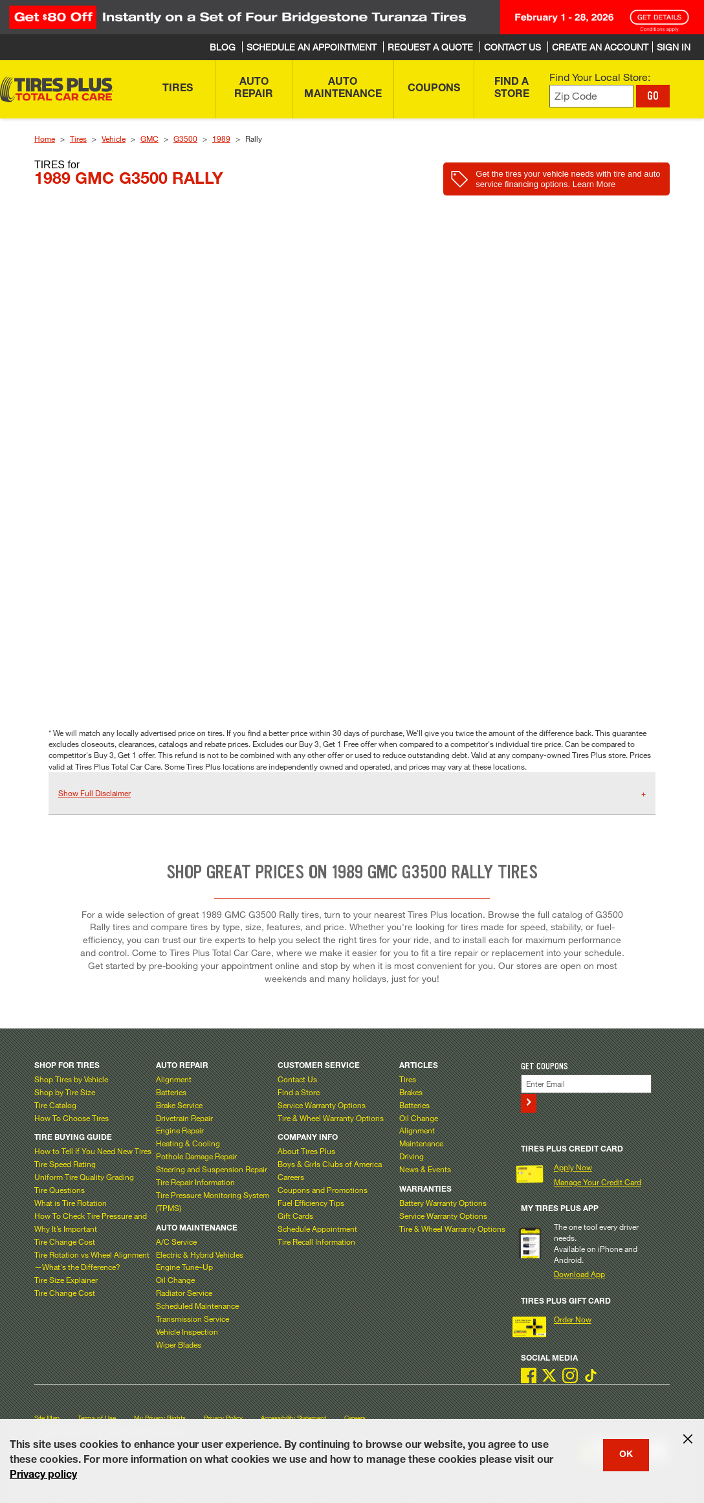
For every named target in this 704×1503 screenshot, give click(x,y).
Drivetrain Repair (184, 1118)
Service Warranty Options (322, 1105)
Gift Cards (295, 1215)
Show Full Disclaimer (94, 793)
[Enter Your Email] (586, 1083)
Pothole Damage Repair (196, 1156)
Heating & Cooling (188, 1143)
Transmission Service (192, 1318)
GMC (149, 138)
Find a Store (299, 1092)
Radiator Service (184, 1292)
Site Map (47, 1418)
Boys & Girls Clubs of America (330, 1164)
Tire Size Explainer (66, 1280)
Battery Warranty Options (443, 1202)
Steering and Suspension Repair (211, 1169)
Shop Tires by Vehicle (71, 1079)
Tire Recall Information (316, 1241)
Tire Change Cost (64, 1241)
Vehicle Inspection (187, 1331)
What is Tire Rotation (70, 1202)
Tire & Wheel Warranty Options (331, 1118)
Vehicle (114, 138)
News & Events (425, 1169)
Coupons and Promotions (323, 1190)
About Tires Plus (306, 1151)
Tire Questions (59, 1190)
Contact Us (297, 1079)
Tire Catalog (55, 1105)
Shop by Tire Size (64, 1092)
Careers (291, 1177)
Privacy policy (43, 1476)
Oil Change (175, 1280)
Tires (78, 138)
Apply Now (573, 1167)
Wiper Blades (178, 1344)
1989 (221, 138)
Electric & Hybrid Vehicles (199, 1254)
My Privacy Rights (160, 1418)
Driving (411, 1156)
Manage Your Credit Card (597, 1182)
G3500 (185, 138)
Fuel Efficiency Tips (311, 1202)
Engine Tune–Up (184, 1267)
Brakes (411, 1092)
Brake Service (179, 1105)
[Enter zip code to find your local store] (591, 96)
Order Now (572, 1319)
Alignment (174, 1079)
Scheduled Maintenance (197, 1305)
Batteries (171, 1092)
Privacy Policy (223, 1418)
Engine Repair (180, 1130)
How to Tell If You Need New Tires (92, 1151)
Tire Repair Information (195, 1182)
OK (626, 1455)
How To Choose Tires (71, 1118)
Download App (579, 1274)
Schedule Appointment (317, 1228)
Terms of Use (97, 1418)
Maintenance (421, 1143)
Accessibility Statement (293, 1418)
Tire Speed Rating (65, 1164)
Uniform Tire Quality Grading (84, 1177)
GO (653, 96)
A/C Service (176, 1241)
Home (44, 138)
